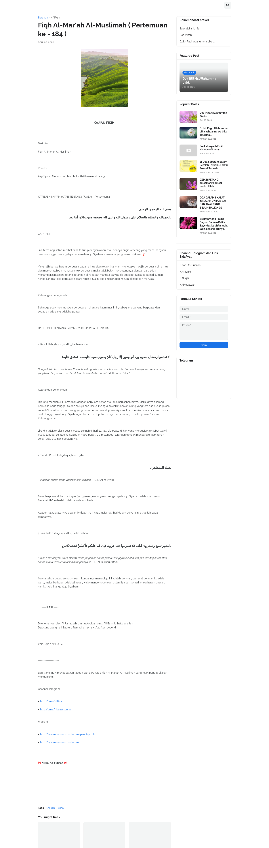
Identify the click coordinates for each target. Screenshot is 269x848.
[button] (227, 5)
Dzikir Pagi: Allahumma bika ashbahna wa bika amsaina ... (214, 131)
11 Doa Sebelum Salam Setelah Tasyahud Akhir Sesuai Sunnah (214, 165)
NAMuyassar (187, 284)
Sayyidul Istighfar (190, 28)
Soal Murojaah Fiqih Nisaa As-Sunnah (211, 148)
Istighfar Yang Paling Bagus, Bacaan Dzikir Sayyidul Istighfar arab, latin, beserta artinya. (214, 223)
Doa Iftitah (186, 34)
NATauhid (185, 271)
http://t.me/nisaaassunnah (56, 709)
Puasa (60, 807)
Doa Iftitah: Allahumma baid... (213, 114)
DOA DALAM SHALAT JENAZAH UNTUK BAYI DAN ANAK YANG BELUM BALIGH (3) (213, 202)
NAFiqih (55, 17)
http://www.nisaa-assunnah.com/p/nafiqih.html (68, 734)
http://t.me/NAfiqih (51, 701)
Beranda (43, 17)
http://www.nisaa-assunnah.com (59, 742)
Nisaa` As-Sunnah (190, 265)
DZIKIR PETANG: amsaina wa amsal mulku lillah (211, 183)
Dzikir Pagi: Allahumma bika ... (197, 41)
